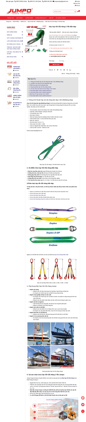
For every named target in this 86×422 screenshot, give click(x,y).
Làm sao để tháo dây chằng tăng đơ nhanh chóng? (17, 75)
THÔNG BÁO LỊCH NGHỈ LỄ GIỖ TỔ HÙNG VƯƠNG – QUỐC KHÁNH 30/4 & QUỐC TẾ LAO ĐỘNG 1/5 (17, 67)
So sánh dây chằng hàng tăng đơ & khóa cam (17, 82)
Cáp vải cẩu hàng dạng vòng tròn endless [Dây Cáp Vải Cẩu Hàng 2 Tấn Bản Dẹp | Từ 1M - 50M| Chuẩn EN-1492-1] (39, 199)
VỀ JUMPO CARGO (61, 18)
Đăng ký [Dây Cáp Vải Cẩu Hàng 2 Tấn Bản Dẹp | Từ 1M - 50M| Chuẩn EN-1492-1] (77, 5)
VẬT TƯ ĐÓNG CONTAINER (14, 38)
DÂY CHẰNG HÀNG (12, 32)
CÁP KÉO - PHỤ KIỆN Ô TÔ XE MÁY (15, 52)
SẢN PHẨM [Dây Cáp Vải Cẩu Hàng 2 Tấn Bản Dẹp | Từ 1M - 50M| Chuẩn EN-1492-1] (16, 21)
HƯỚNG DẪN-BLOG (41, 18)
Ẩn (34, 79)
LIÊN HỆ (51, 18)
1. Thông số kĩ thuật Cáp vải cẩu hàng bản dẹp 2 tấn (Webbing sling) (46, 81)
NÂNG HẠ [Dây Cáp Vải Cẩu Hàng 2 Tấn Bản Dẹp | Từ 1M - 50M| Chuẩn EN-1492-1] (23, 21)
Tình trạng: (52, 61)
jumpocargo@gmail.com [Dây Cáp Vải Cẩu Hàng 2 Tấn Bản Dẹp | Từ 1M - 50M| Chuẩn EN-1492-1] (60, 1)
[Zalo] (71, 70)
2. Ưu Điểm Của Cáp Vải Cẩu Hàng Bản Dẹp (40, 83)
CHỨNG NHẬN (29, 18)
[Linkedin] (60, 70)
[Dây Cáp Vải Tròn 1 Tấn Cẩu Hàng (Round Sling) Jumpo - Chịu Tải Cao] (68, 378)
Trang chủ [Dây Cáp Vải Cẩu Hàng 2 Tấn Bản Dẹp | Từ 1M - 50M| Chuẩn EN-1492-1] (8, 21)
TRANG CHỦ (10, 18)
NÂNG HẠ (9, 35)
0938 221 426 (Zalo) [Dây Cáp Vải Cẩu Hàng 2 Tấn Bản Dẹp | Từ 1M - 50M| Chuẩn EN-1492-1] (35, 1)
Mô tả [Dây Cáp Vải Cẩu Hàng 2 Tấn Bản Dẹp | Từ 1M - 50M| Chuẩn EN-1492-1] (63, 73)
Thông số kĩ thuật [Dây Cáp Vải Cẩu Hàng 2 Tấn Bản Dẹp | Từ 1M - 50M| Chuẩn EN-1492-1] (70, 73)
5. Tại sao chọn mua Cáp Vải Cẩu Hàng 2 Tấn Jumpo (42, 88)
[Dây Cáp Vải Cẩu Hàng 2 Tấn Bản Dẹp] (19, 11)
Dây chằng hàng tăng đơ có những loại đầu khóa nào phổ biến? (16, 89)
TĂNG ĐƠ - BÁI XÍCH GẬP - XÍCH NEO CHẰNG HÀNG (14, 47)
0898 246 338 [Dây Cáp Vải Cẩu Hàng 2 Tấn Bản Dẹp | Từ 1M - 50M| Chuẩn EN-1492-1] (47, 1)
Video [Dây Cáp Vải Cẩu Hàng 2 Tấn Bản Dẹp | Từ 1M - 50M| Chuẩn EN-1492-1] (77, 73)
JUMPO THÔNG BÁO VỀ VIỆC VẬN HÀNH (17, 96)
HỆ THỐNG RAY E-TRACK (13, 44)
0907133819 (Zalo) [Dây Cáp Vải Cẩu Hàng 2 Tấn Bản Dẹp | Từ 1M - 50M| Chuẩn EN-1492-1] (21, 1)
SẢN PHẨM (19, 18)
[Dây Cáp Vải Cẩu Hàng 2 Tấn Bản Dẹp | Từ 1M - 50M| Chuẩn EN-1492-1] (78, 11)
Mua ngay (56, 64)
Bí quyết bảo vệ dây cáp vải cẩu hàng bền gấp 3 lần (17, 103)
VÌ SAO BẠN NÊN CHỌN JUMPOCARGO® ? (40, 90)
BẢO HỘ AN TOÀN (11, 56)
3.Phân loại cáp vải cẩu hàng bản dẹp (38, 85)
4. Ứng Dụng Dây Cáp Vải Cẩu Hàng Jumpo (40, 87)
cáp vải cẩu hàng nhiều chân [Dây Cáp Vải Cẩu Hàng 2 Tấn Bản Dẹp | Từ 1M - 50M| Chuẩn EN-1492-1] (61, 254)
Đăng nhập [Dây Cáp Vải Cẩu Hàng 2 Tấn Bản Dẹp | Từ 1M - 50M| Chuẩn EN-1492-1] (77, 3)
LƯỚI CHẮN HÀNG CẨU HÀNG (15, 41)
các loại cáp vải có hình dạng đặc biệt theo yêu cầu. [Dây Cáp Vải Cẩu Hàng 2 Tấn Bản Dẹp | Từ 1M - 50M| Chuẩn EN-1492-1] (56, 391)
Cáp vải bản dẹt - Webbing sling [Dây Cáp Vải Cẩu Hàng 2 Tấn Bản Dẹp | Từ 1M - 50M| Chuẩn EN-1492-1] (35, 21)
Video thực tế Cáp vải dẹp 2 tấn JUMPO (39, 94)
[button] (78, 1)
